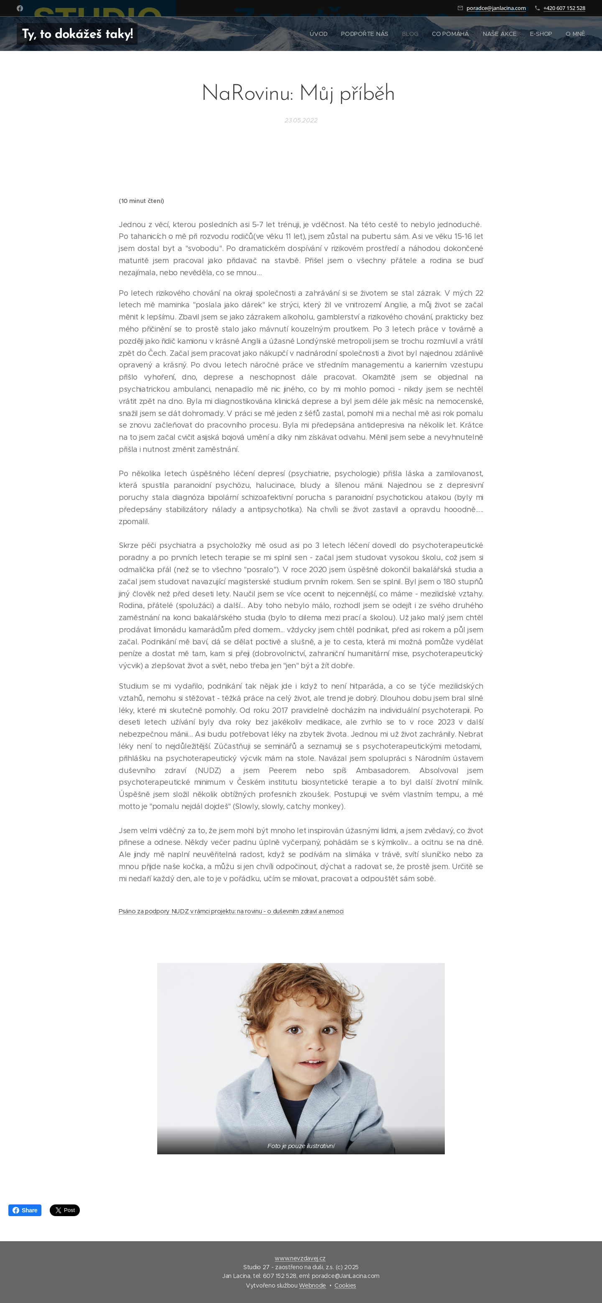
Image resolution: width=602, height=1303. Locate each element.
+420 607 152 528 (564, 8)
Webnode (312, 1285)
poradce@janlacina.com (496, 8)
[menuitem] (322, 33)
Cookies (345, 1285)
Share (25, 1210)
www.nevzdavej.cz (300, 1258)
